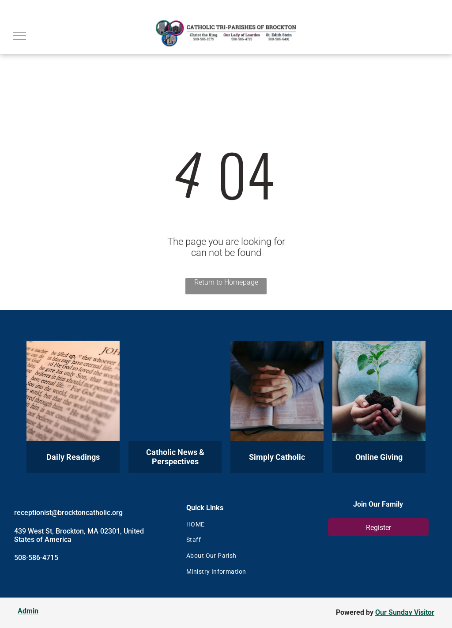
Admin (28, 611)
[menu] (19, 35)
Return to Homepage (226, 282)
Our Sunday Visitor (404, 612)
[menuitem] (241, 524)
